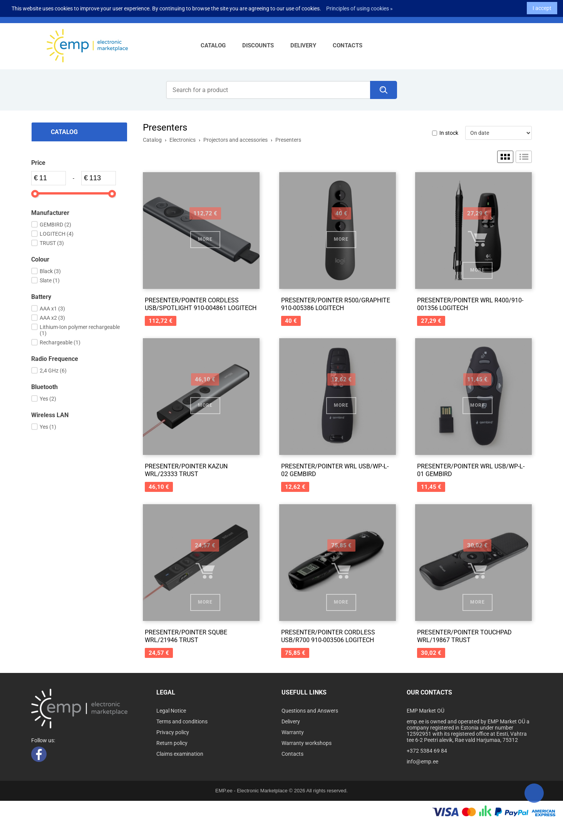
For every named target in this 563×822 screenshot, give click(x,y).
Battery (41, 296)
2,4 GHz (53, 370)
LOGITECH (57, 234)
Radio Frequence (54, 358)
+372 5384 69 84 (427, 751)
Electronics (182, 140)
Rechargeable (60, 342)
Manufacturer (50, 212)
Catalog (213, 45)
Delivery (303, 45)
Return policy (172, 743)
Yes (48, 399)
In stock (448, 133)
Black (50, 271)
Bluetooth (44, 387)
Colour (40, 259)
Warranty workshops (307, 743)
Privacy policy (172, 732)
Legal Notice (171, 711)
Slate (50, 280)
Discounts (258, 45)
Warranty (293, 732)
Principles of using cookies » (359, 6)
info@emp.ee (422, 761)
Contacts (347, 45)
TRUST (52, 243)
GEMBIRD (55, 224)
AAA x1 (52, 308)
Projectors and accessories (235, 140)
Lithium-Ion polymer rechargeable (80, 330)
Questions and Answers (310, 711)
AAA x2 (52, 318)
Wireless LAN (50, 415)
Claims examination (179, 754)
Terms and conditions (182, 721)
